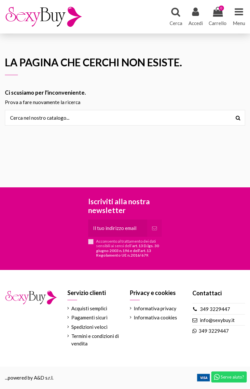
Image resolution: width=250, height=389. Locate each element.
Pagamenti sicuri (89, 317)
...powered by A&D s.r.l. (29, 378)
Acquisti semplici (89, 308)
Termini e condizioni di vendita (95, 339)
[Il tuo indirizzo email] (117, 228)
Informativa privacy (155, 308)
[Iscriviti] (154, 228)
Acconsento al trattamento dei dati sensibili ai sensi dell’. (127, 248)
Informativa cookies (155, 317)
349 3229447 (215, 309)
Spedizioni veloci (89, 327)
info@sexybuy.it (217, 320)
